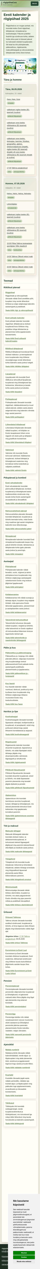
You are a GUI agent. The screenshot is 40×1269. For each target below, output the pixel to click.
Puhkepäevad (11, 399)
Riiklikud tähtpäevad (14, 349)
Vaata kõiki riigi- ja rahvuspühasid (19, 310)
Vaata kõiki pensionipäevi (15, 1006)
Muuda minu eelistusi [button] (24, 1261)
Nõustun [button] (24, 1253)
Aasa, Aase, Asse (13, 99)
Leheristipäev (12, 204)
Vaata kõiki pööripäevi (14, 587)
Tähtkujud (9, 1103)
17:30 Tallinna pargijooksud (17, 168)
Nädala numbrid (12, 1050)
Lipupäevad (10, 374)
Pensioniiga (10, 1014)
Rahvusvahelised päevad (16, 511)
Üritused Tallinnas (13, 917)
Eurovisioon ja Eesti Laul (16, 950)
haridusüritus (18, 250)
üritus (9, 172)
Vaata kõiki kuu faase (14, 704)
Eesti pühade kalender (14, 318)
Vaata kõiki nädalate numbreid (17, 1067)
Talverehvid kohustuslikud (16, 620)
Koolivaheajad (11, 717)
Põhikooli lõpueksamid (15, 770)
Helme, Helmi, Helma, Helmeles (19, 193)
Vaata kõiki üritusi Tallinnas (16, 943)
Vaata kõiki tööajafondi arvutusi (18, 879)
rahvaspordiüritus (19, 172)
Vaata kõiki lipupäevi (13, 392)
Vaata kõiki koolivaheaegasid (17, 734)
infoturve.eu (6, 1260)
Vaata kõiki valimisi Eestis (15, 470)
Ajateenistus (10, 795)
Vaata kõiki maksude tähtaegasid (18, 851)
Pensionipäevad (12, 986)
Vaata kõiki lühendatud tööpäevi (18, 442)
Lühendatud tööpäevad (15, 425)
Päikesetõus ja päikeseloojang (18, 653)
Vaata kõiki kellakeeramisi (15, 612)
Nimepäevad (10, 536)
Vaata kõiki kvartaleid (14, 1095)
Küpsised (5, 1256)
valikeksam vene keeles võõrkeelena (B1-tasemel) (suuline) (16, 125)
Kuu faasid (10, 684)
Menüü (34, 3)
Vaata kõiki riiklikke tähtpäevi (17, 366)
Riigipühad (10, 293)
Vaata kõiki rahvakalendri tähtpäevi (19, 503)
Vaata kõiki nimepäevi (14, 554)
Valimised (9, 450)
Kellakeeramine (12, 595)
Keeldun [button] (24, 1257)
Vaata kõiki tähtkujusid (14, 1123)
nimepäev (11, 103)
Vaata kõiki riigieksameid (15, 762)
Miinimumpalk (11, 887)
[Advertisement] (20, 1184)
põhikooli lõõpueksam (14, 116)
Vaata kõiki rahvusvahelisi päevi (18, 529)
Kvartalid (9, 1075)
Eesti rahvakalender (13, 483)
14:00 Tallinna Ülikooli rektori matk (20, 256)
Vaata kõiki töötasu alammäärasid (19, 905)
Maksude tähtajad (12, 831)
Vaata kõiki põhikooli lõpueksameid (19, 788)
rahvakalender (12, 208)
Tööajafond (10, 859)
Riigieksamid (11, 742)
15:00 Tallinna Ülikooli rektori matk (20, 267)
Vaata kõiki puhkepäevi (14, 417)
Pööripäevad (10, 567)
